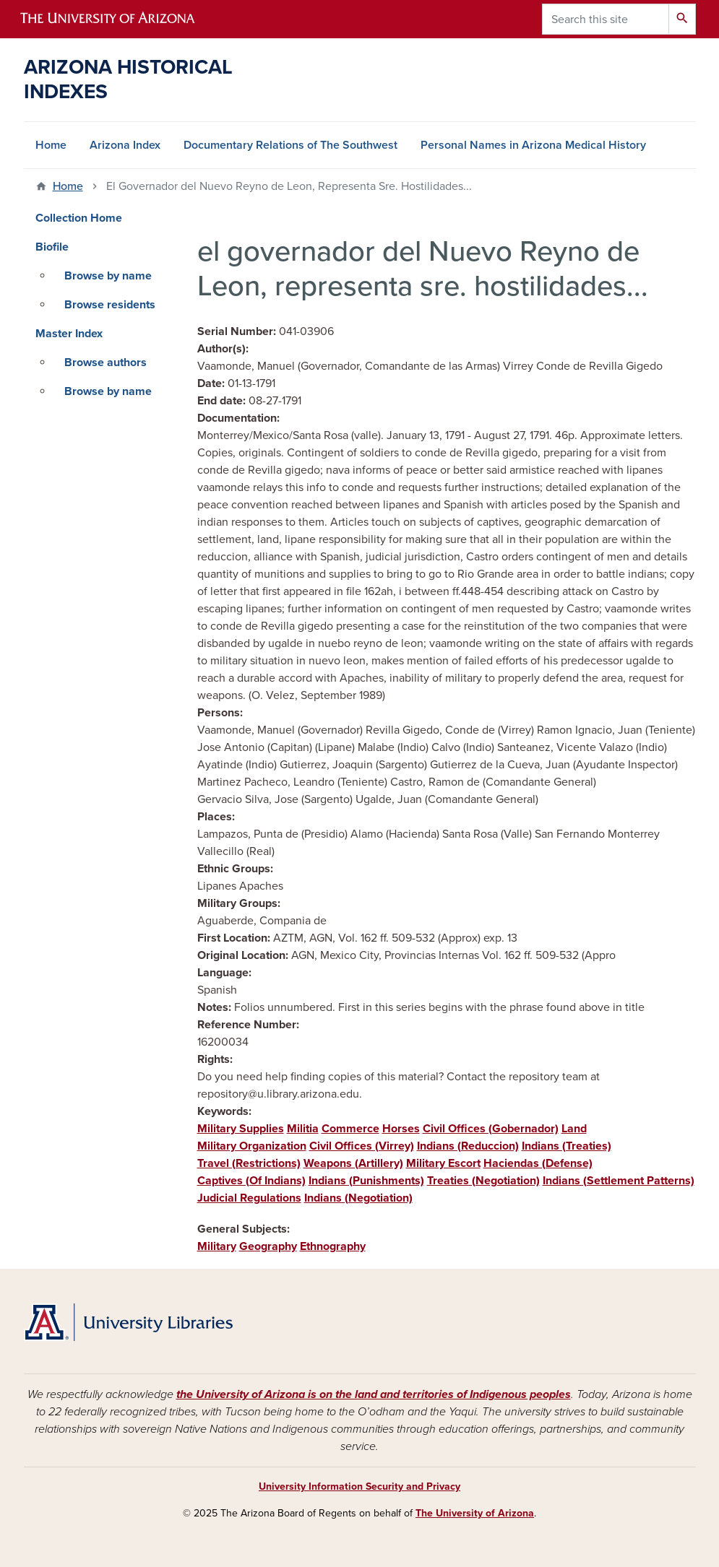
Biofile (52, 247)
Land (574, 1128)
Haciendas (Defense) (538, 1163)
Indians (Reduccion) (468, 1146)
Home (50, 145)
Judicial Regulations (249, 1198)
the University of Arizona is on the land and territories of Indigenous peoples (373, 1394)
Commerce (350, 1128)
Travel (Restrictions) (249, 1163)
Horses (401, 1128)
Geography (268, 1246)
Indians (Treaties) (566, 1146)
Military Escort (443, 1163)
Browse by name (108, 276)
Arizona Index (125, 145)
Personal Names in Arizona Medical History (533, 145)
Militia (303, 1128)
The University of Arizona (475, 1513)
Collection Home (78, 218)
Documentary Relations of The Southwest (290, 145)
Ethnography (333, 1246)
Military (216, 1246)
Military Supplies (240, 1128)
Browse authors (105, 362)
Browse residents (109, 305)
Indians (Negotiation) (358, 1198)
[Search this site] (605, 19)
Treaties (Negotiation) (483, 1180)
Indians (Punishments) (366, 1180)
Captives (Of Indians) (251, 1180)
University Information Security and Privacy (359, 1486)
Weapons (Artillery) (353, 1163)
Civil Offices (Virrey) (361, 1146)
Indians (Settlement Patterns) (618, 1180)
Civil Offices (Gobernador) (491, 1128)
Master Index (69, 333)
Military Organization (251, 1146)
